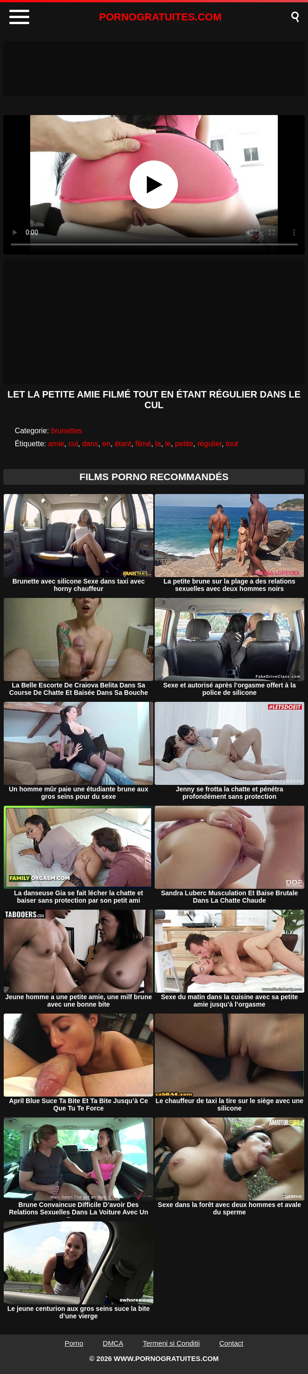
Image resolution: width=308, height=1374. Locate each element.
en (106, 444)
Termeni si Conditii (171, 1343)
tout (232, 444)
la (158, 444)
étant (123, 444)
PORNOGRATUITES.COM (160, 17)
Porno (74, 1343)
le (167, 444)
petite (184, 444)
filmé (143, 444)
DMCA (113, 1343)
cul (73, 444)
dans (90, 444)
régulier (209, 444)
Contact (231, 1343)
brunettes (66, 431)
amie (56, 444)
